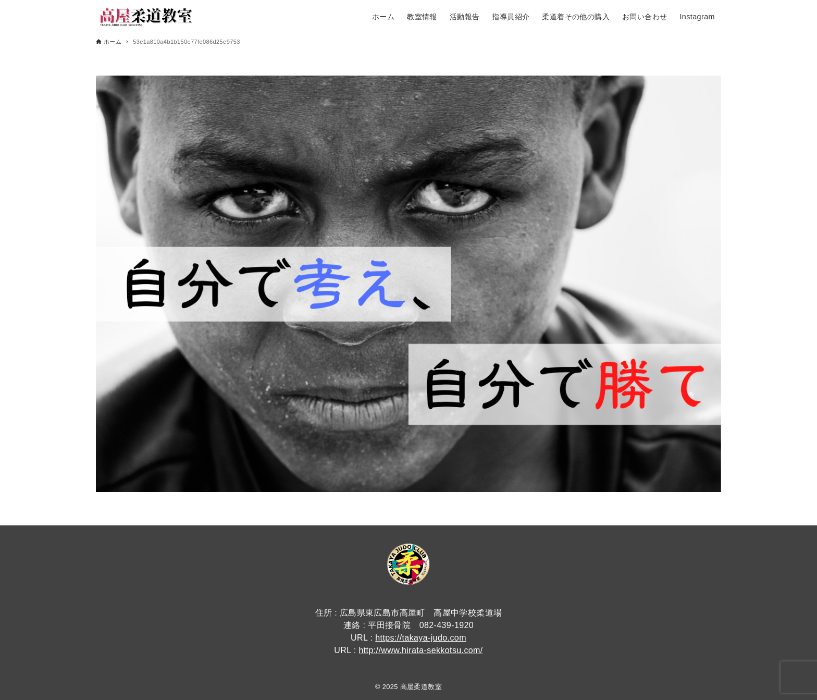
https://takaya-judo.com (420, 637)
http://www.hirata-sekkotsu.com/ (420, 650)
